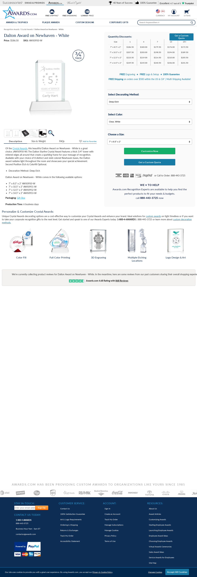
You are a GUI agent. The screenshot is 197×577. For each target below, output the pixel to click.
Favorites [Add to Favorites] (90, 141)
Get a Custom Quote (181, 36)
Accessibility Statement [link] (70, 541)
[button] (13, 3)
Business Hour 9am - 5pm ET (28, 529)
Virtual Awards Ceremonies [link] (160, 546)
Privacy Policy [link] (110, 536)
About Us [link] (153, 508)
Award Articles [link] (155, 514)
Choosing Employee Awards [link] (160, 541)
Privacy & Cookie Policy (102, 572)
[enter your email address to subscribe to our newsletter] (24, 508)
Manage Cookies (155, 572)
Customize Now (149, 151)
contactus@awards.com (26, 534)
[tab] (15, 141)
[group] (160, 11)
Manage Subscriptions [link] (114, 525)
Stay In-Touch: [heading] (24, 503)
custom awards (153, 216)
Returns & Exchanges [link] (69, 530)
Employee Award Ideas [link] (158, 536)
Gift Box (21, 197)
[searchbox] (166, 22)
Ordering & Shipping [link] (69, 525)
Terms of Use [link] (110, 541)
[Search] (191, 22)
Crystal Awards (19, 148)
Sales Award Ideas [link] (156, 552)
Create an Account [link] (112, 514)
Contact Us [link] (65, 508)
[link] (121, 2)
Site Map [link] (152, 563)
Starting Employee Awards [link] (160, 525)
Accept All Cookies (177, 572)
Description (15, 141)
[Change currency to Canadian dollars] (163, 11)
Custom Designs (85, 22)
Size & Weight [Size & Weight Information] (39, 141)
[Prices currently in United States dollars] (158, 11)
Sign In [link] (107, 508)
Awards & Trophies (17, 22)
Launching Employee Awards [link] (161, 530)
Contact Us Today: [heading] (27, 514)
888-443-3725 (24, 521)
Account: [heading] (109, 503)
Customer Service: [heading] (72, 503)
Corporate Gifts (118, 22)
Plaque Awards (51, 22)
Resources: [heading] (155, 503)
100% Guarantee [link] (72, 514)
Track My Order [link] (66, 536)
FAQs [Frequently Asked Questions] (62, 141)
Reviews (121, 280)
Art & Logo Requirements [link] (71, 519)
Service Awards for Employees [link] (161, 557)
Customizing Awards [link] (157, 519)
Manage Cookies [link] (111, 530)
